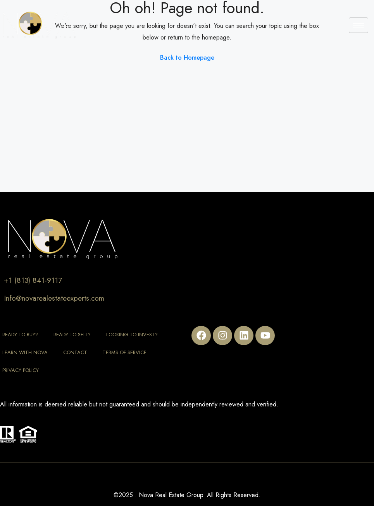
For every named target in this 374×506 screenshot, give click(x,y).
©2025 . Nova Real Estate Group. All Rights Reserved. (187, 495)
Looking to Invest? (132, 334)
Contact (75, 352)
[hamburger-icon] (358, 25)
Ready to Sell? (72, 334)
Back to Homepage (187, 57)
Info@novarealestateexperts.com (54, 298)
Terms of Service (124, 352)
